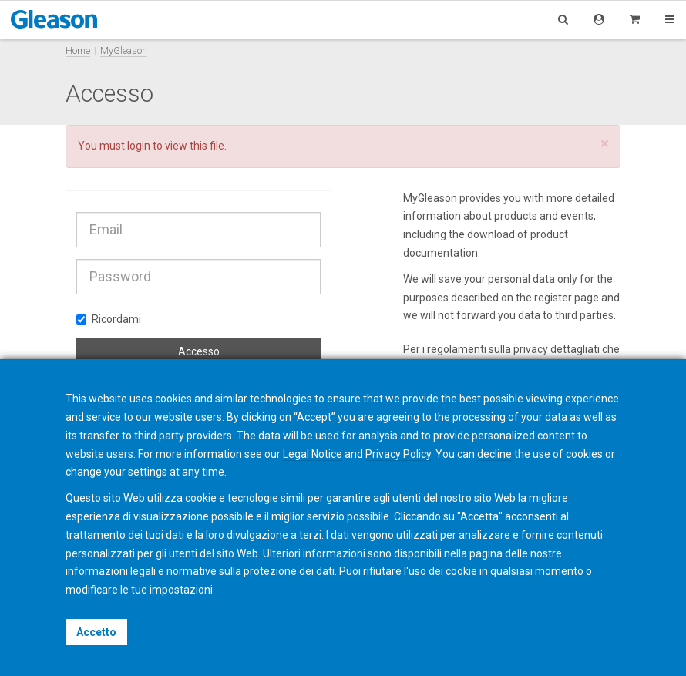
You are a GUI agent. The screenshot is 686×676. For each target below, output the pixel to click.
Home (78, 50)
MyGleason (123, 50)
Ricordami (108, 319)
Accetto (96, 632)
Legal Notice (312, 454)
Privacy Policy (398, 454)
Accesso (199, 351)
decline (494, 454)
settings (147, 472)
